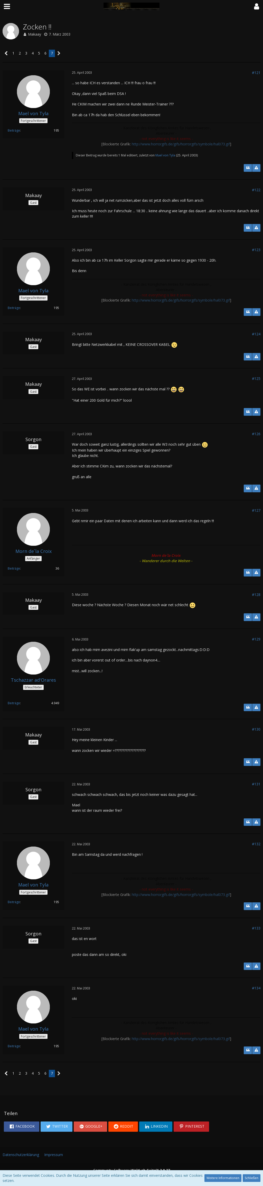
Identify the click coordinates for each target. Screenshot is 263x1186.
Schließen (251, 1178)
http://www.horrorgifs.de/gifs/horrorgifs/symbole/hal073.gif (181, 144)
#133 (256, 928)
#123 (256, 249)
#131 (256, 784)
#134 (256, 988)
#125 (256, 378)
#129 (256, 639)
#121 (256, 72)
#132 (256, 843)
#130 (256, 729)
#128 (256, 594)
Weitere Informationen (222, 1178)
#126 (256, 433)
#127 (256, 510)
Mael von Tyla (165, 155)
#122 (256, 189)
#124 (256, 334)
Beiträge (14, 130)
